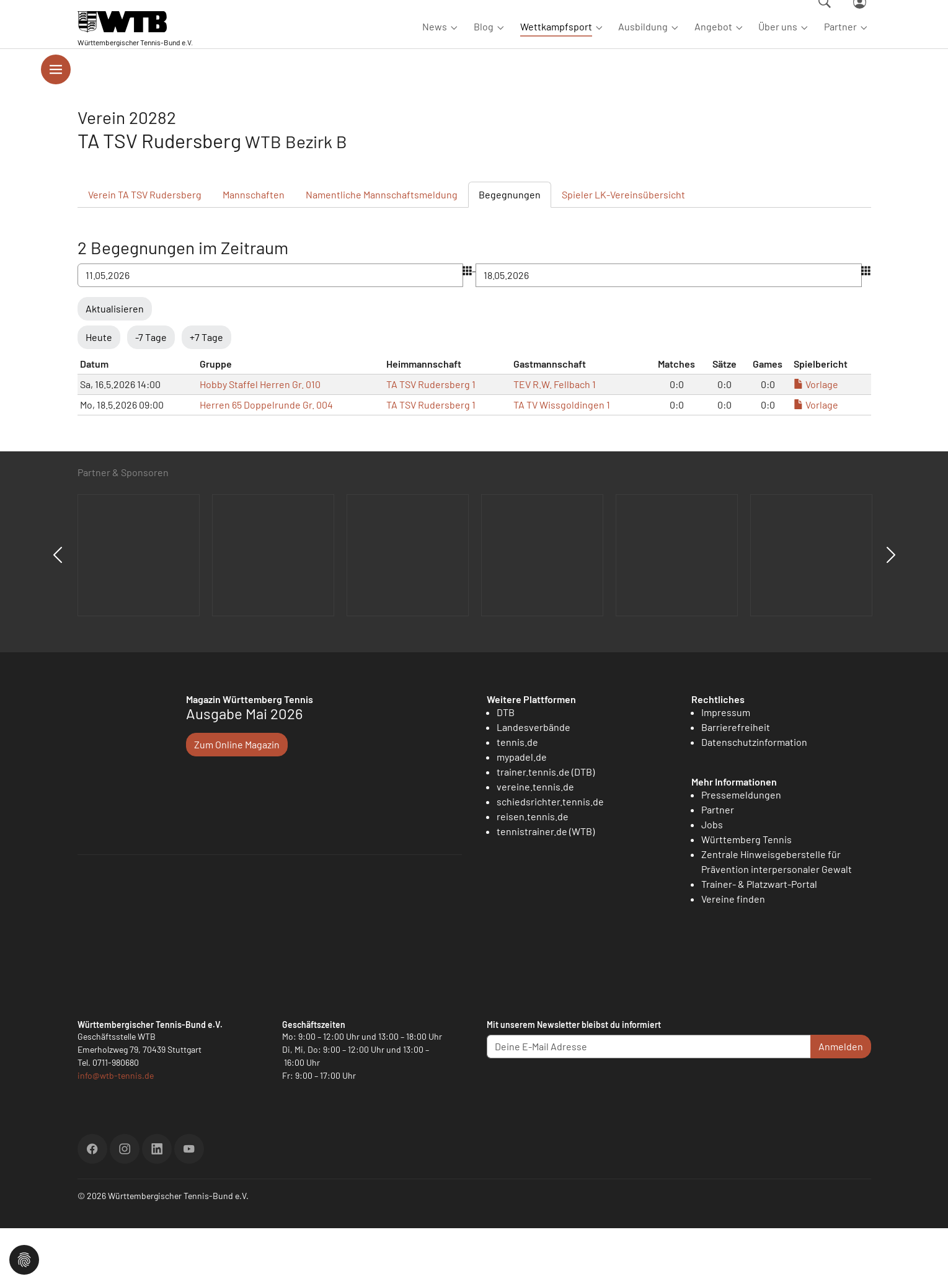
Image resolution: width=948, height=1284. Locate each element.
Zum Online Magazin (237, 800)
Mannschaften (254, 250)
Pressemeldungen (741, 850)
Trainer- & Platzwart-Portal (759, 939)
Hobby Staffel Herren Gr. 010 (260, 440)
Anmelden (840, 1102)
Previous (58, 611)
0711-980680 (115, 1118)
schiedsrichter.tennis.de (550, 857)
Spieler (623, 250)
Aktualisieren (115, 364)
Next (891, 611)
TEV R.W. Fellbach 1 (554, 440)
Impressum (725, 768)
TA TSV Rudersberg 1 (431, 440)
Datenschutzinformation (754, 798)
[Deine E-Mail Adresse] (649, 1102)
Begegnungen (510, 250)
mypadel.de (522, 812)
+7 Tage (206, 393)
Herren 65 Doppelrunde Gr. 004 (266, 460)
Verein (145, 250)
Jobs (712, 880)
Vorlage (816, 440)
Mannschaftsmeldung (382, 250)
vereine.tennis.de (535, 842)
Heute (99, 393)
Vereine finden (733, 954)
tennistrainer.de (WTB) (546, 887)
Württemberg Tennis (746, 895)
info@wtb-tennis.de (116, 1131)
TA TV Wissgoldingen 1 (561, 460)
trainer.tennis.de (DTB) (546, 827)
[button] (24, 1258)
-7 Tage (151, 393)
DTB (506, 768)
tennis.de (517, 798)
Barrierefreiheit (735, 783)
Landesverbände (533, 783)
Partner (717, 865)
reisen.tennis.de (533, 872)
